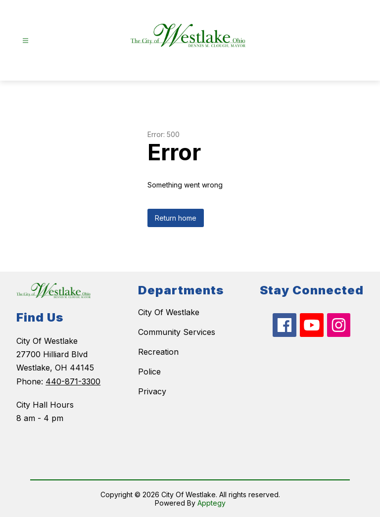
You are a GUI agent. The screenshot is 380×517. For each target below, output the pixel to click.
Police (149, 371)
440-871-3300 (73, 381)
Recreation (158, 352)
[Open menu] (25, 41)
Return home (175, 218)
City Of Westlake (168, 312)
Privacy (152, 391)
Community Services (176, 332)
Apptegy (211, 503)
